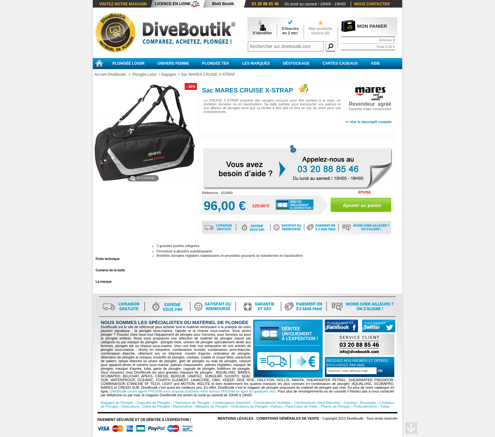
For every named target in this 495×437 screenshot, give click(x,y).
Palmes (277, 406)
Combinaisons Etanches (231, 403)
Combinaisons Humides (272, 403)
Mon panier (372, 26)
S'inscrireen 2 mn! (290, 31)
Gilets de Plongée (156, 406)
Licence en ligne (173, 4)
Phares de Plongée (335, 406)
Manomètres (182, 406)
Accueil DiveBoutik (110, 74)
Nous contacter (372, 4)
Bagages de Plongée (117, 403)
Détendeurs (130, 406)
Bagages (168, 74)
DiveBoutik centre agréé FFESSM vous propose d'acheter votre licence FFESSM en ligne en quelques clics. (193, 391)
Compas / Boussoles (360, 403)
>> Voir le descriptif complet (368, 122)
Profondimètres (365, 406)
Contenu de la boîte (110, 270)
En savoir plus (106, 247)
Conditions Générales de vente (287, 418)
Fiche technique (108, 259)
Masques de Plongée (211, 406)
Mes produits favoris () (320, 31)
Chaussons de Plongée (191, 403)
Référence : (211, 193)
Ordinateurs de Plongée (249, 406)
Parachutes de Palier (301, 406)
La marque (104, 281)
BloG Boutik (223, 4)
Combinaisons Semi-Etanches (317, 403)
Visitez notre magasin (123, 4)
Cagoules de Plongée (153, 403)
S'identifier (262, 33)
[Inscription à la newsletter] (351, 370)
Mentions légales (235, 418)
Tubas (385, 406)
